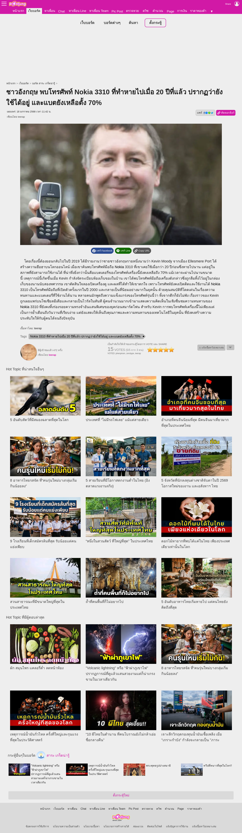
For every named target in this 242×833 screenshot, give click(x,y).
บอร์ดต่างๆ (112, 22)
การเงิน (182, 11)
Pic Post (117, 11)
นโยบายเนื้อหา (91, 825)
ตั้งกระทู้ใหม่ (121, 794)
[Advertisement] (121, 54)
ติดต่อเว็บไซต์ (154, 825)
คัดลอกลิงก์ (225, 112)
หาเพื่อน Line (77, 11)
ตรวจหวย (132, 11)
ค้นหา (133, 22)
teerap (21, 116)
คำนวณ (158, 11)
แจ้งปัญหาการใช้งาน (177, 825)
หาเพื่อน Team (99, 11)
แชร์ (205, 111)
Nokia (119, 266)
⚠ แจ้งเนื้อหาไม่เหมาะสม (211, 347)
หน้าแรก (18, 11)
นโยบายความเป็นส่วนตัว (66, 825)
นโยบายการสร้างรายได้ (116, 825)
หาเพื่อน (49, 11)
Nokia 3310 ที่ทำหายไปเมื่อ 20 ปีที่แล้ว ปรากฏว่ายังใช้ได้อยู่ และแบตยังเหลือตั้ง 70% (85, 335)
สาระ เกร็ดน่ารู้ (52, 754)
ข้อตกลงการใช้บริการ (37, 825)
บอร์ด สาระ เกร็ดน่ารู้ (43, 82)
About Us (138, 825)
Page (170, 11)
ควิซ (146, 11)
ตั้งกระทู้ (155, 22)
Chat (61, 11)
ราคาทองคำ (198, 11)
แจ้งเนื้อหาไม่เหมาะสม (204, 825)
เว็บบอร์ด (34, 11)
